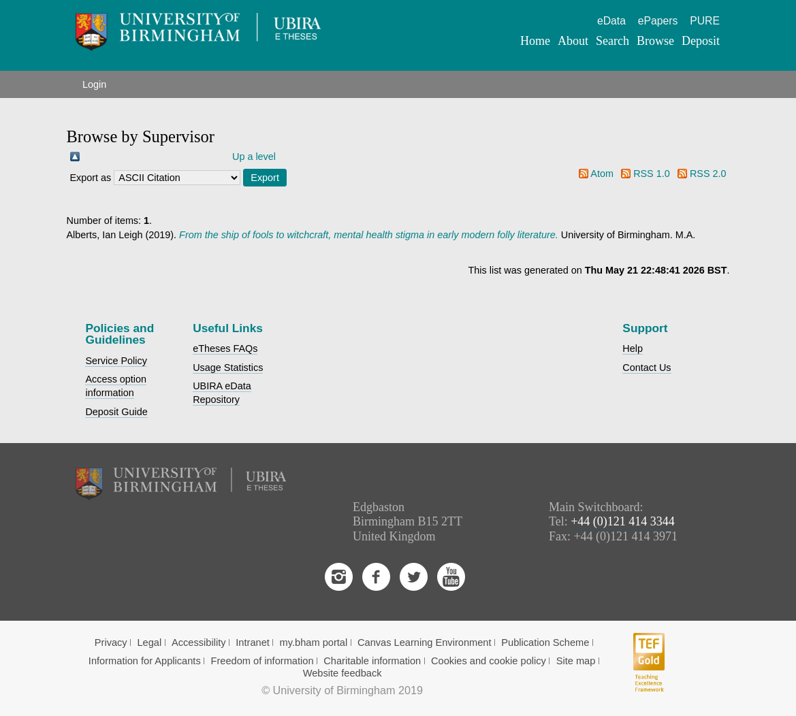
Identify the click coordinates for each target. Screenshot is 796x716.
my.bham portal (314, 642)
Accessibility (199, 642)
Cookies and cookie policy (488, 660)
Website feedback (342, 673)
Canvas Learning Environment (424, 642)
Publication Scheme (545, 642)
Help (632, 348)
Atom (602, 173)
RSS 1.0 (651, 173)
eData (611, 21)
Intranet (253, 642)
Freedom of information (261, 660)
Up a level (254, 156)
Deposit (701, 41)
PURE (705, 21)
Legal (149, 642)
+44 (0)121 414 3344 (623, 521)
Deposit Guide (116, 411)
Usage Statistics (228, 367)
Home (535, 41)
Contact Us (646, 367)
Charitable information (372, 660)
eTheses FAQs (225, 348)
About (573, 41)
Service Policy (115, 360)
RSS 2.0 (708, 173)
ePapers (658, 21)
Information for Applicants (145, 660)
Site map (576, 660)
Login (94, 84)
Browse (655, 41)
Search (612, 41)
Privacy (111, 642)
